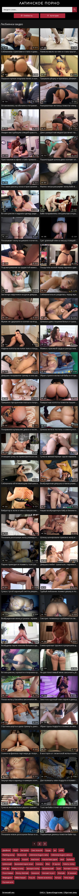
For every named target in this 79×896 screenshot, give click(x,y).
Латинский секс (8, 892)
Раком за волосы (45, 877)
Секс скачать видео (10, 859)
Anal (62, 859)
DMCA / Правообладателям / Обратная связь (58, 892)
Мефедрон (7, 877)
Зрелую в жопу (33, 868)
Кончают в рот (48, 873)
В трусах (56, 864)
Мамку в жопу (18, 868)
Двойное (6, 850)
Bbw (48, 864)
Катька (58, 877)
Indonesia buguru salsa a (61, 855)
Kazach (25, 859)
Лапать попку (68, 864)
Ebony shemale (22, 873)
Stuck (15, 850)
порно (39, 3)
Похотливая (7, 873)
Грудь (48, 850)
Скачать (39, 864)
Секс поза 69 (36, 850)
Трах (59, 868)
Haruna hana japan (49, 859)
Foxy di (32, 877)
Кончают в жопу (70, 868)
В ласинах (72, 873)
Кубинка (70, 859)
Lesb (61, 850)
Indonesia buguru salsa (38, 855)
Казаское (35, 873)
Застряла (24, 850)
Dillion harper (20, 877)
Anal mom (35, 859)
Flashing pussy (8, 855)
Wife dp (5, 868)
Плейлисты (26, 16)
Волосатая (21, 855)
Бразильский (47, 868)
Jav (55, 850)
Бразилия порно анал (24, 864)
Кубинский (7, 864)
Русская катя (7, 882)
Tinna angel (68, 877)
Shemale (61, 873)
